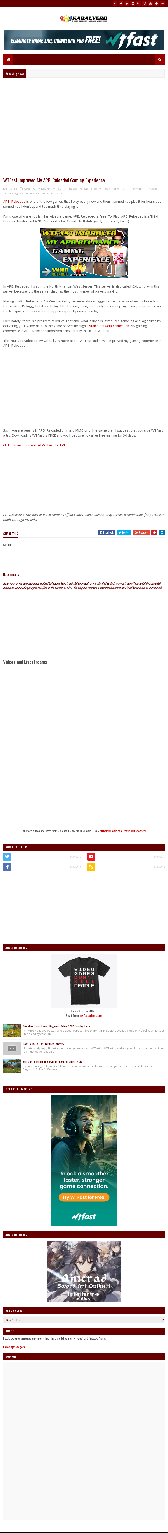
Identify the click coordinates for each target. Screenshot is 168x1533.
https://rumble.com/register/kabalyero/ (123, 830)
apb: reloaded (82, 189)
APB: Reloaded (14, 201)
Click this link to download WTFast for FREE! (35, 445)
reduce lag (11, 193)
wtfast (60, 193)
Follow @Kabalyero (14, 1346)
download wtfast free (117, 189)
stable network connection (37, 193)
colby (97, 189)
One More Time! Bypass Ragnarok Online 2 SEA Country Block (56, 1026)
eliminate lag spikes (146, 189)
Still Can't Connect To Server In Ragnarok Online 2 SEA (52, 1061)
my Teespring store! (90, 1015)
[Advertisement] (83, 478)
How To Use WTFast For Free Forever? (44, 1044)
